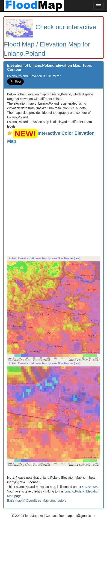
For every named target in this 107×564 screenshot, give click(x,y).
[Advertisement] (53, 200)
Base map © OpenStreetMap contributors (36, 500)
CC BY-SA (89, 487)
